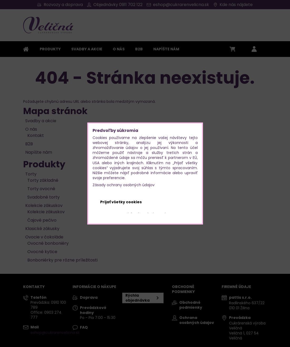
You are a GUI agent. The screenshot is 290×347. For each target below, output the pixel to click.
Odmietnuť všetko (171, 202)
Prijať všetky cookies (121, 202)
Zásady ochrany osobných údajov (124, 185)
